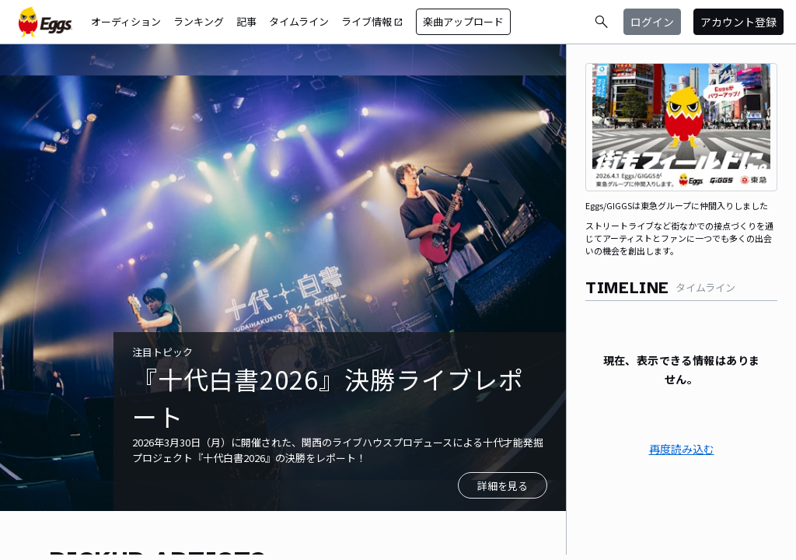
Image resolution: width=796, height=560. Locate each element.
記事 (246, 21)
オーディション (126, 21)
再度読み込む (681, 449)
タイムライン (299, 21)
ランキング (198, 21)
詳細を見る (502, 485)
